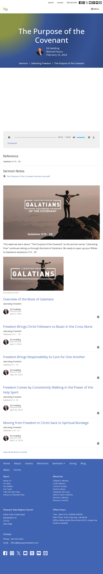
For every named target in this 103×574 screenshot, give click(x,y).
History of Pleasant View (13, 494)
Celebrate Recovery (61, 492)
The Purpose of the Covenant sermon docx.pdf (26, 176)
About (17, 463)
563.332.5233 (72, 2)
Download (12, 143)
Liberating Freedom (41, 63)
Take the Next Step (11, 492)
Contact (60, 2)
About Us (7, 480)
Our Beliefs (8, 486)
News (6, 469)
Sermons (23, 63)
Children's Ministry (61, 480)
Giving (73, 463)
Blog (83, 463)
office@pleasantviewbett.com (24, 542)
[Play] (9, 137)
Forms (17, 469)
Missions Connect (60, 500)
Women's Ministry (60, 497)
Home (6, 463)
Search (51, 2)
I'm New (6, 483)
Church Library (59, 489)
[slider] (35, 137)
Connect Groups (60, 486)
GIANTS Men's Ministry (63, 494)
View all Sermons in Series (15, 452)
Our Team (7, 489)
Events (29, 463)
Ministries (42, 463)
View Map (7, 523)
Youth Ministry (59, 483)
